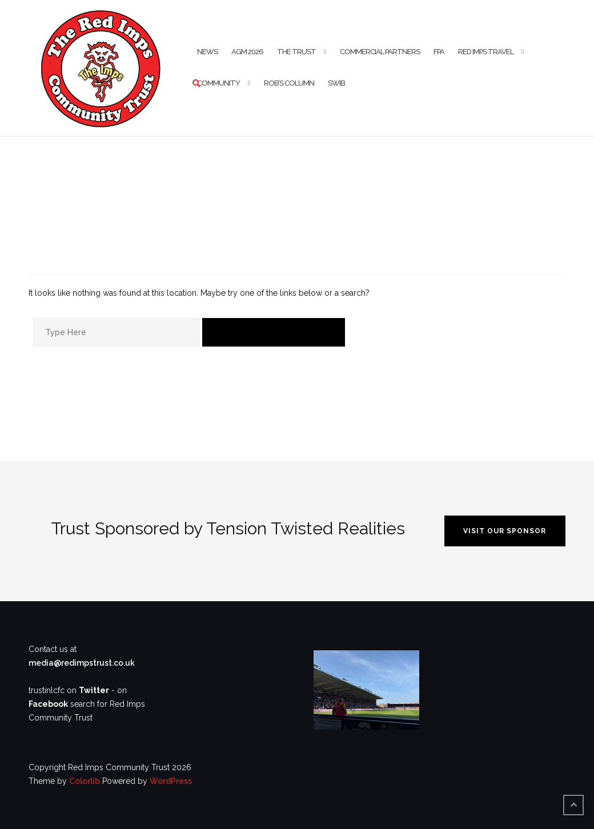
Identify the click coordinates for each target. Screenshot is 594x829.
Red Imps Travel (485, 51)
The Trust (296, 51)
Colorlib (84, 781)
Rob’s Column (289, 83)
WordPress (171, 781)
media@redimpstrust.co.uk (82, 662)
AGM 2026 (247, 51)
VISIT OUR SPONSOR (504, 531)
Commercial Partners (380, 51)
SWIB (336, 83)
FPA (439, 51)
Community (218, 83)
